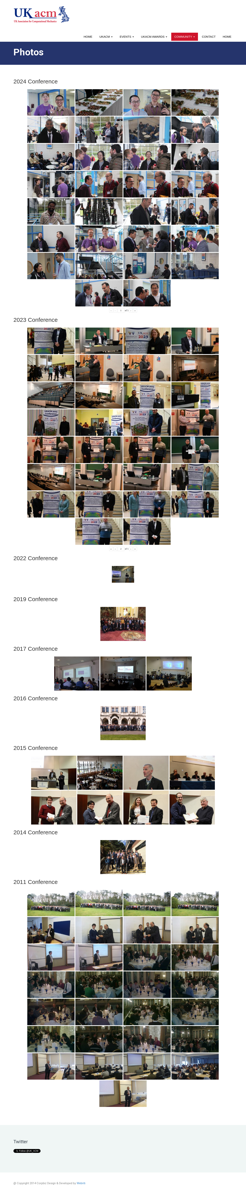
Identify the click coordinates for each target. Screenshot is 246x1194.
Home (88, 36)
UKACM (105, 36)
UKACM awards (154, 36)
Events (127, 36)
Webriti (81, 1183)
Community (184, 36)
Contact (209, 36)
